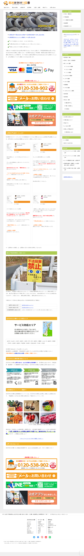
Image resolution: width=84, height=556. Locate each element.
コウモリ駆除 (67, 91)
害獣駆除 (66, 88)
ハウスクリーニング (69, 38)
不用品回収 (66, 20)
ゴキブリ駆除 (67, 85)
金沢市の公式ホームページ (27, 309)
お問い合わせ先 (31, 41)
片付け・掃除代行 (68, 17)
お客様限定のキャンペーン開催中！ (17, 41)
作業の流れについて (68, 123)
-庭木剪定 (39, 535)
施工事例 (29, 11)
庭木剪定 (66, 100)
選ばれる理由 (15, 11)
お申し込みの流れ (40, 38)
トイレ (73, 46)
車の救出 (67, 112)
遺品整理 (66, 26)
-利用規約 (49, 526)
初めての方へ (6, 11)
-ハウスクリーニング (41, 530)
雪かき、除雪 (67, 103)
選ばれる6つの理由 (20, 38)
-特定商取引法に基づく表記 (52, 529)
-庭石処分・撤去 (40, 529)
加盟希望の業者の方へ (68, 181)
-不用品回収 (39, 525)
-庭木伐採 (39, 534)
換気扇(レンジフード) (71, 44)
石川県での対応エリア (68, 120)
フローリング (66, 43)
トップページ (29, 525)
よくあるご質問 (67, 129)
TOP (25, 518)
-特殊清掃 (39, 531)
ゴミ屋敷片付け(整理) (68, 23)
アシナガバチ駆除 (69, 70)
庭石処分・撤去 (67, 61)
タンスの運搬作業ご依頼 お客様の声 (72, 164)
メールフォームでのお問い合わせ (68, 7)
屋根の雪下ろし (68, 106)
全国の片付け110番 (19, 357)
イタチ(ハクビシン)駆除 (69, 94)
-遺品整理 (39, 526)
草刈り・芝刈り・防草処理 (69, 64)
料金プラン (45, 11)
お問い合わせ (53, 11)
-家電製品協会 (50, 535)
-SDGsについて (50, 534)
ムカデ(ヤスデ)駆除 (68, 79)
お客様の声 (22, 11)
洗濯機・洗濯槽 (67, 49)
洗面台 (69, 46)
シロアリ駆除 (67, 82)
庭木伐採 (66, 97)
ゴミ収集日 (66, 143)
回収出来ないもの (69, 135)
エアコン (72, 43)
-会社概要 (49, 525)
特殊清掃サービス (68, 29)
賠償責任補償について (30, 535)
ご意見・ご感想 (37, 11)
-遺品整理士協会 (50, 536)
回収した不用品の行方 (68, 132)
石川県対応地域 (30, 38)
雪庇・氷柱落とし (69, 109)
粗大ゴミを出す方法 (68, 146)
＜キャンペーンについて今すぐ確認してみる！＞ (31, 442)
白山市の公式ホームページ (27, 311)
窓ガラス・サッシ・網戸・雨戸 (71, 48)
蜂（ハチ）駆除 (67, 67)
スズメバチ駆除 (68, 73)
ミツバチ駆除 (68, 76)
